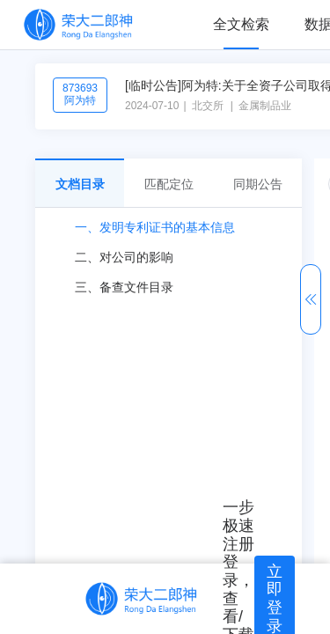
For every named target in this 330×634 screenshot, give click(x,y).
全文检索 (241, 24)
